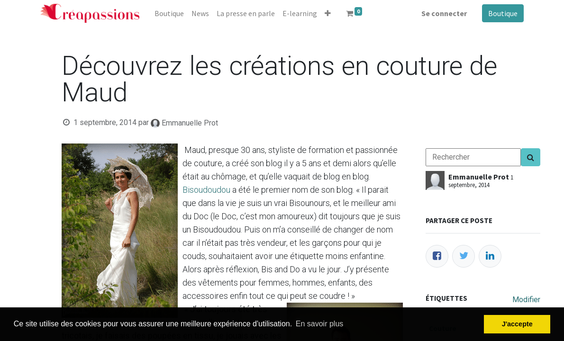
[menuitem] (169, 13)
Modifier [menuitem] (526, 299)
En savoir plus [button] (320, 324)
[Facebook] (437, 256)
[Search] (530, 157)
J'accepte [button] (517, 324)
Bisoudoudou (206, 190)
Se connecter (444, 13)
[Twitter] (463, 256)
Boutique (503, 13)
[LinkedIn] (490, 256)
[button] (328, 13)
